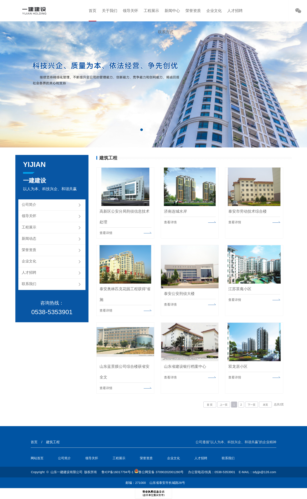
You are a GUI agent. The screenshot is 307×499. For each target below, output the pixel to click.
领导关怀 (130, 11)
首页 (92, 11)
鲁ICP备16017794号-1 (117, 472)
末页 (265, 404)
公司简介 (29, 205)
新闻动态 (29, 239)
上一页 (223, 404)
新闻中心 (172, 11)
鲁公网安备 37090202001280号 (159, 472)
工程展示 (151, 11)
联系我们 (29, 284)
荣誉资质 (193, 11)
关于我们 (109, 11)
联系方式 (165, 32)
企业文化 (214, 11)
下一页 (251, 404)
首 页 (210, 404)
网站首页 (37, 458)
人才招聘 (235, 11)
